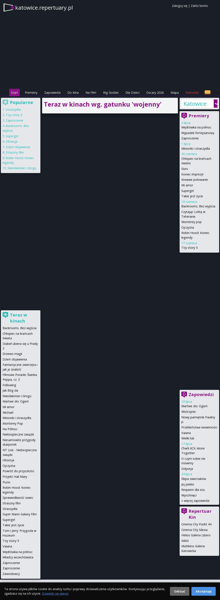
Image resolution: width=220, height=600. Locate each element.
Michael (8, 412)
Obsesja (11, 141)
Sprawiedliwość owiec (18, 498)
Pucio (6, 482)
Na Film (91, 92)
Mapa (175, 92)
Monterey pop (191, 222)
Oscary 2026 (155, 92)
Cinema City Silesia (194, 530)
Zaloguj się (179, 6)
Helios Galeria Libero (196, 535)
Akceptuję (203, 591)
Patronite (192, 92)
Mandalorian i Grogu (22, 168)
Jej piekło (187, 484)
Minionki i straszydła (195, 148)
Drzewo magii (12, 354)
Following (9, 385)
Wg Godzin (111, 92)
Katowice (194, 103)
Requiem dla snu (193, 490)
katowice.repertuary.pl (44, 7)
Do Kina (73, 92)
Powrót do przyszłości (18, 471)
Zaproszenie (190, 138)
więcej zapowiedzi (196, 501)
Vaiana (186, 433)
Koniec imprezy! (192, 174)
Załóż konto (199, 6)
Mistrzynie (188, 412)
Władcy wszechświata (18, 557)
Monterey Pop (13, 423)
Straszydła (13, 109)
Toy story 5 (189, 248)
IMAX (185, 541)
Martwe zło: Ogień (194, 406)
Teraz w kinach (18, 318)
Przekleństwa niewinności (199, 427)
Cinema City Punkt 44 (196, 524)
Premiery (31, 92)
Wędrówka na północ (196, 127)
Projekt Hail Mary (15, 477)
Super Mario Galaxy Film (20, 514)
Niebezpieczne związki (18, 434)
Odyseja (187, 469)
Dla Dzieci (132, 92)
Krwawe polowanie (194, 180)
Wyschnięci (189, 495)
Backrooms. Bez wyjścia (198, 206)
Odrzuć (179, 591)
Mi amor (187, 185)
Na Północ (10, 429)
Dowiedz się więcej (55, 593)
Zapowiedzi (52, 92)
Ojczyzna (187, 227)
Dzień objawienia (18, 147)
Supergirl (187, 191)
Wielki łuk (187, 438)
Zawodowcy (11, 574)
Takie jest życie (192, 196)
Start (14, 92)
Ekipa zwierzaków (193, 479)
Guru (184, 169)
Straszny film (15, 152)
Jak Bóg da (10, 390)
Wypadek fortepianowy (197, 133)
